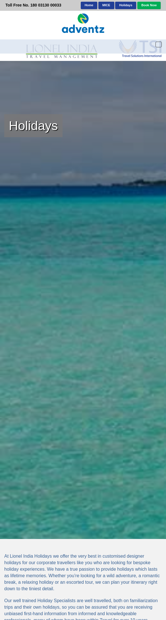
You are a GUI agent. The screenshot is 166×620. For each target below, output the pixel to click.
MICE (106, 5)
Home (89, 5)
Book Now (149, 5)
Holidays (125, 5)
